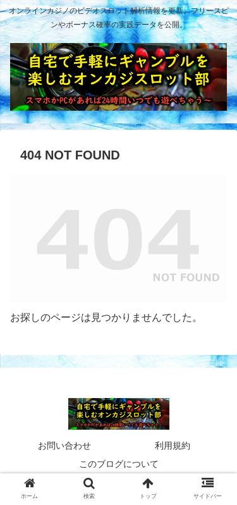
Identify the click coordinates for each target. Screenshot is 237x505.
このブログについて (119, 464)
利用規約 (172, 445)
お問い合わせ (64, 445)
